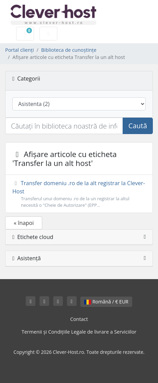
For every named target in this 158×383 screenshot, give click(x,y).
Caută (137, 125)
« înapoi (24, 223)
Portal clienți (19, 50)
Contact (79, 319)
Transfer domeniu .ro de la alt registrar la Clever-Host (79, 193)
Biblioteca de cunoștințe (69, 50)
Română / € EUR (106, 301)
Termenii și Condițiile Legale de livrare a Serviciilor (79, 331)
